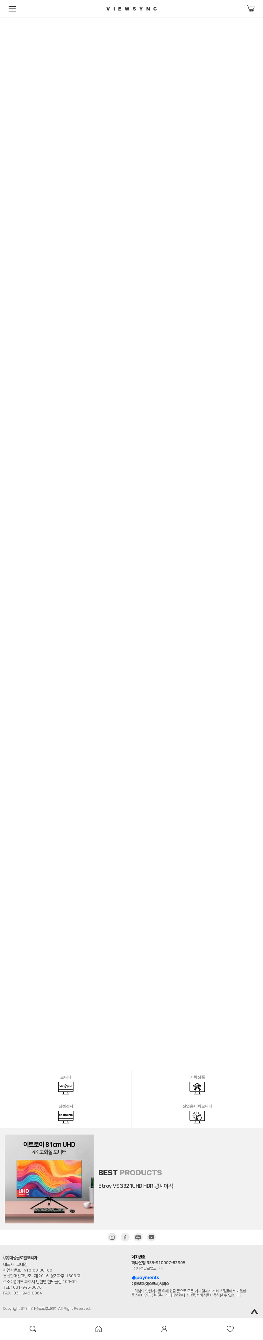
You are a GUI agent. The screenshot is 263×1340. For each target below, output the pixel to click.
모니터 (65, 1085)
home (99, 1329)
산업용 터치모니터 (197, 1114)
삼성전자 (65, 1114)
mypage (164, 1329)
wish (230, 1329)
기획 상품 (197, 1085)
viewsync (131, 9)
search (33, 1329)
